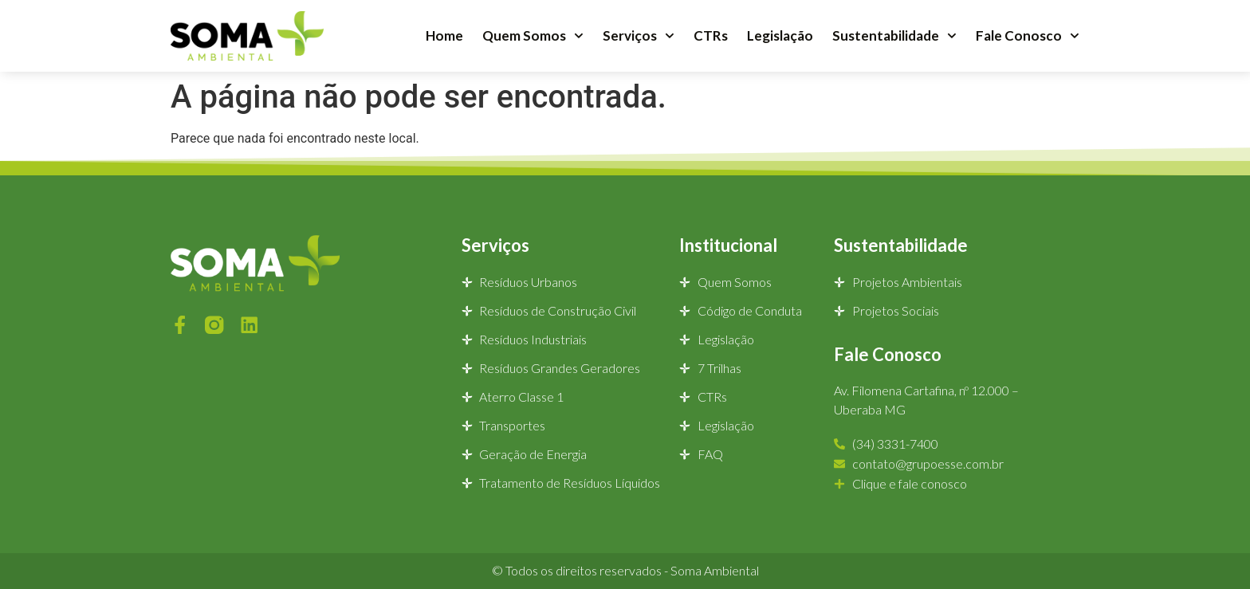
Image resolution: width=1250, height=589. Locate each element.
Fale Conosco (1027, 36)
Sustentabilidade (894, 36)
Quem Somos (533, 36)
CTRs (711, 35)
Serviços (638, 36)
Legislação (780, 35)
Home (444, 35)
